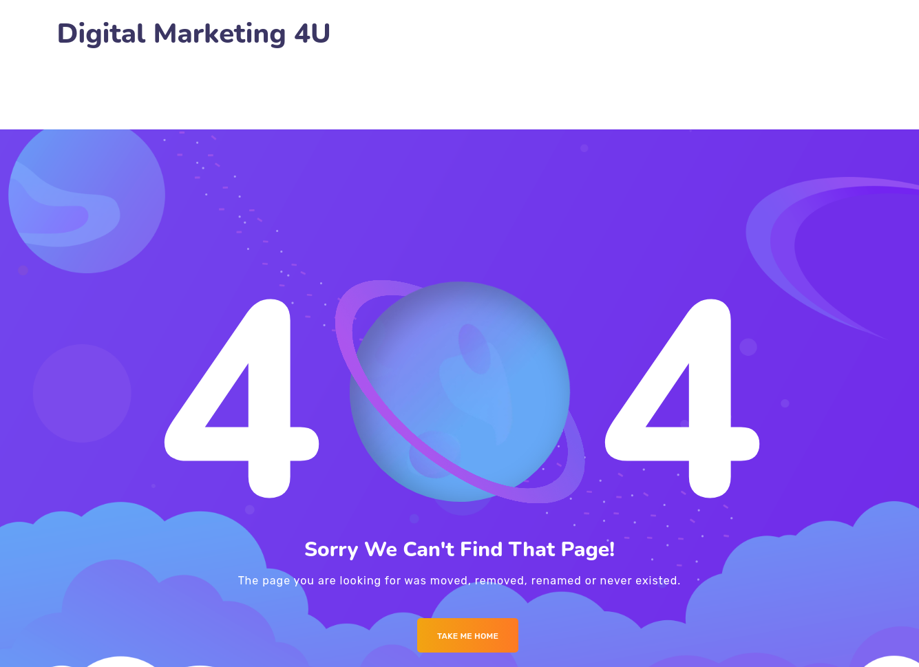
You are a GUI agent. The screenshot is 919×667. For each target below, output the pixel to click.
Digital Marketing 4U (194, 34)
